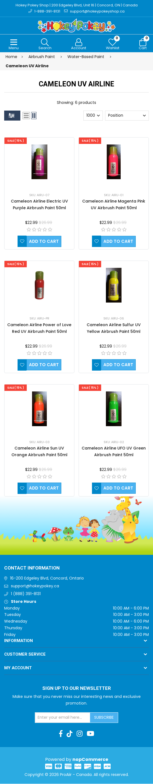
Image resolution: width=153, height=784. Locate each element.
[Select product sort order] (127, 116)
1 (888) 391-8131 (26, 594)
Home (11, 57)
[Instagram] (79, 734)
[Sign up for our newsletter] (62, 718)
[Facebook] (60, 734)
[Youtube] (90, 734)
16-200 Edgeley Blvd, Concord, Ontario (47, 578)
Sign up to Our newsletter (76, 688)
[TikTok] (69, 734)
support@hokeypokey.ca (35, 586)
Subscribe (104, 717)
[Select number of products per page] (93, 116)
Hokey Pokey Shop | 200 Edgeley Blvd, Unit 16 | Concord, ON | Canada (76, 5)
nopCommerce (90, 759)
